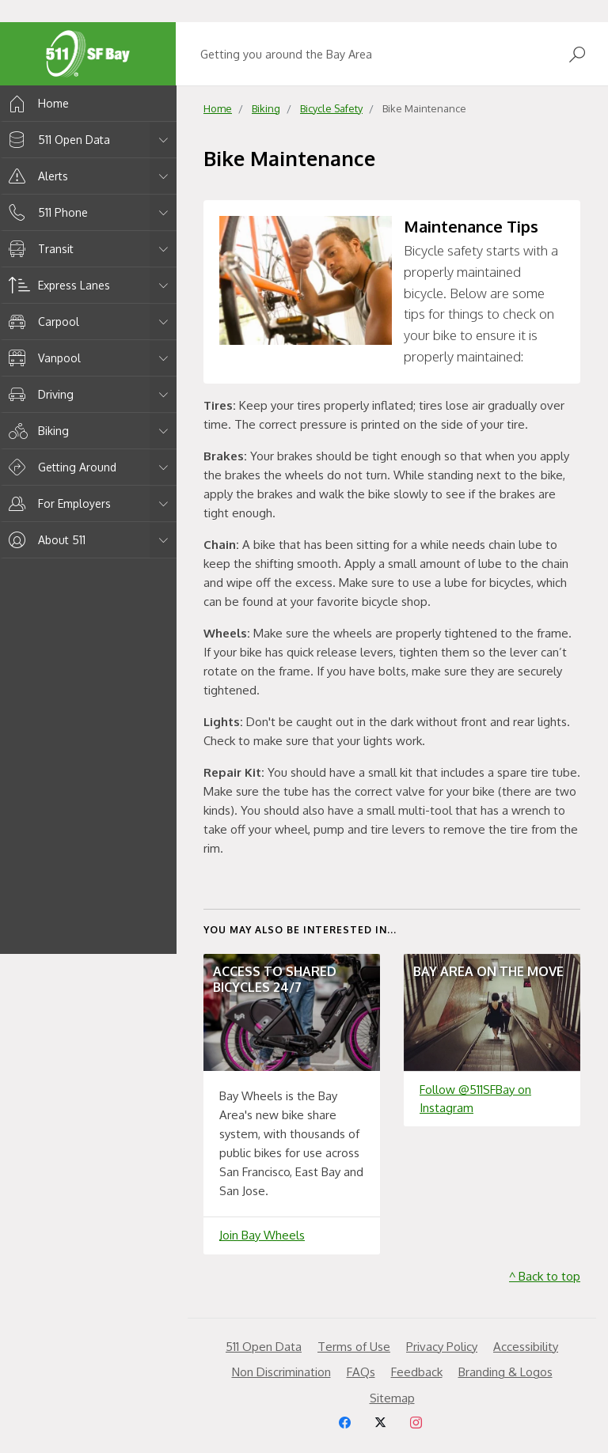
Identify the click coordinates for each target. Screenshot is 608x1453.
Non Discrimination (281, 1371)
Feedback (417, 1371)
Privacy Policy (441, 1346)
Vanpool (42, 358)
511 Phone (45, 212)
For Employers (57, 503)
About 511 (44, 540)
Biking (36, 431)
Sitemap (392, 1398)
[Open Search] (577, 54)
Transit (38, 249)
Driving (38, 394)
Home (36, 103)
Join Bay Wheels (262, 1235)
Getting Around (59, 467)
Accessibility (525, 1346)
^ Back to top (544, 1276)
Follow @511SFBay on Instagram (475, 1098)
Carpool (41, 321)
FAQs (361, 1371)
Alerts (35, 176)
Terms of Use (353, 1346)
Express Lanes (56, 285)
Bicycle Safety (331, 108)
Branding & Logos (505, 1371)
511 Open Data (56, 139)
